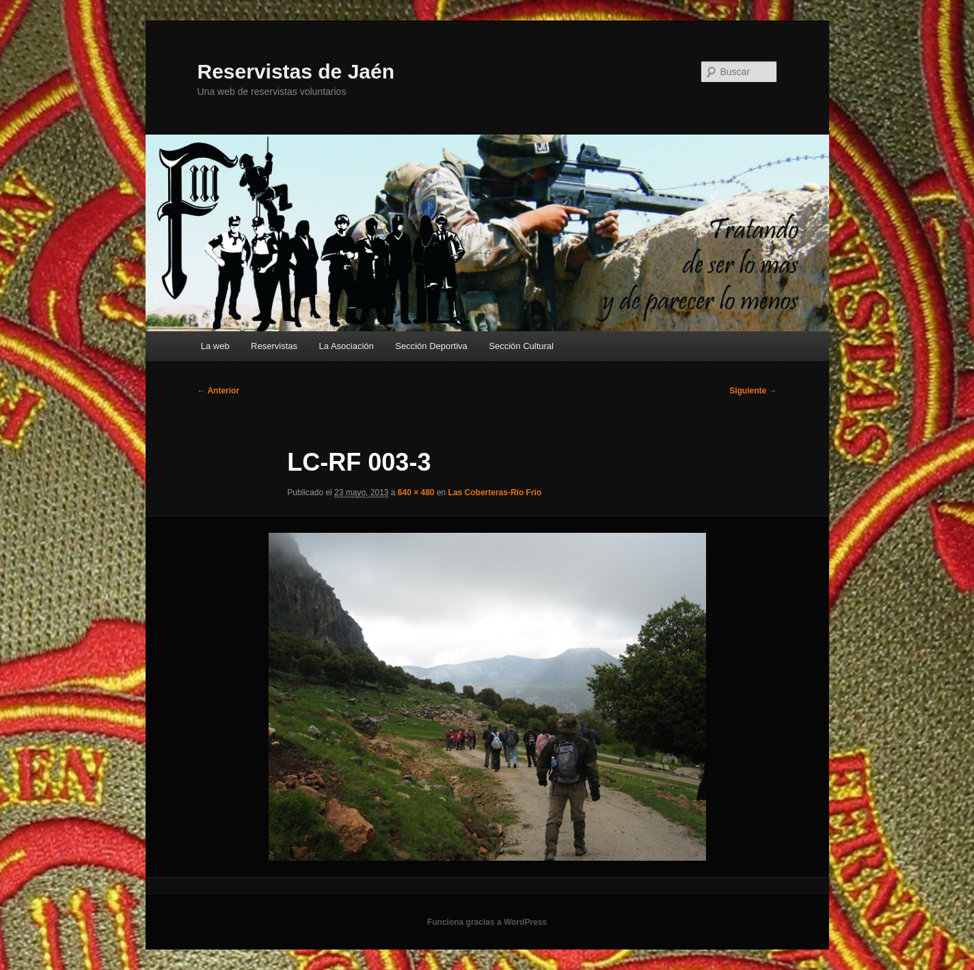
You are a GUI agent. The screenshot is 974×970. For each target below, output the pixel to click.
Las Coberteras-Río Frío (495, 492)
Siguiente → (752, 391)
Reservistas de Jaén (296, 71)
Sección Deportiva (431, 346)
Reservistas (274, 346)
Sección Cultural (521, 346)
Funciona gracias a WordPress (487, 922)
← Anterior (219, 391)
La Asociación (346, 346)
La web (215, 346)
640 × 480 (416, 492)
